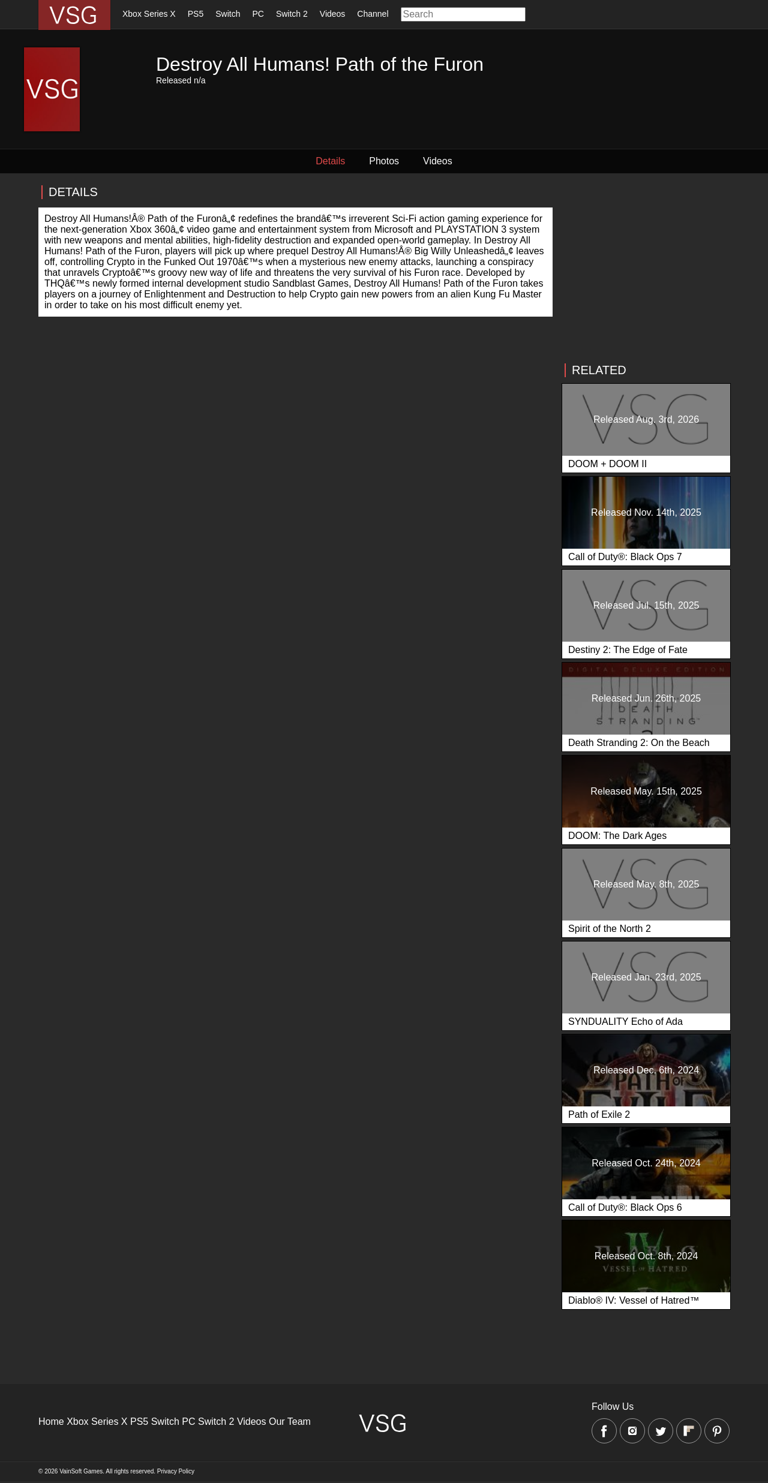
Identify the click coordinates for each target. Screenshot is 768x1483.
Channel (372, 14)
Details (330, 161)
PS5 (195, 14)
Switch (227, 14)
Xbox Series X (149, 14)
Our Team (290, 1421)
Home (51, 1421)
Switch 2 (292, 14)
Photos (384, 161)
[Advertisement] (646, 268)
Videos (333, 14)
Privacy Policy (175, 1471)
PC (257, 14)
